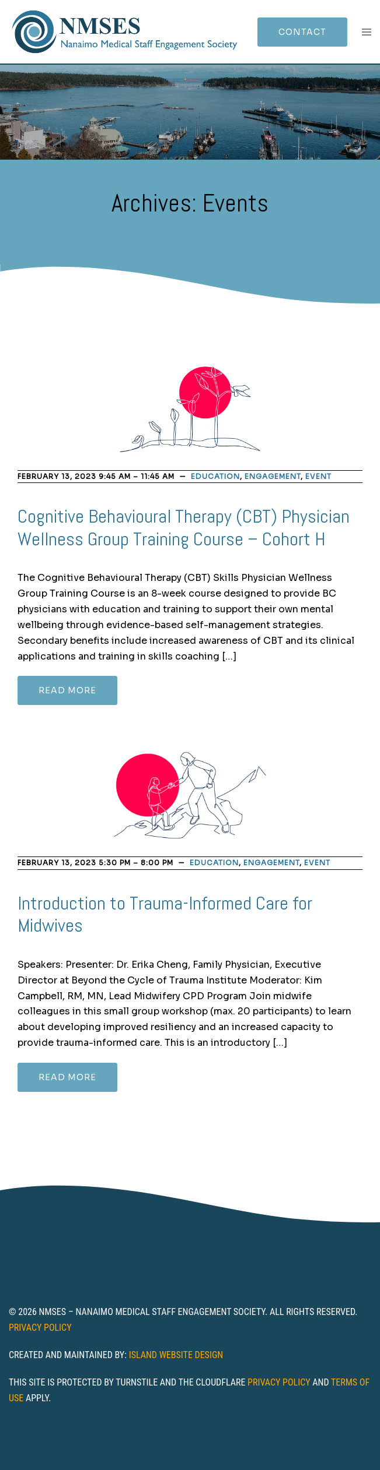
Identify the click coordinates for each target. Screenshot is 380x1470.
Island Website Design (176, 1354)
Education (215, 476)
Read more (67, 690)
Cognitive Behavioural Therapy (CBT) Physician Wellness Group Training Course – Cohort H (184, 527)
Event (318, 476)
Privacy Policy (40, 1327)
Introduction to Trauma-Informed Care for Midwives (165, 914)
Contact (302, 32)
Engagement (273, 476)
